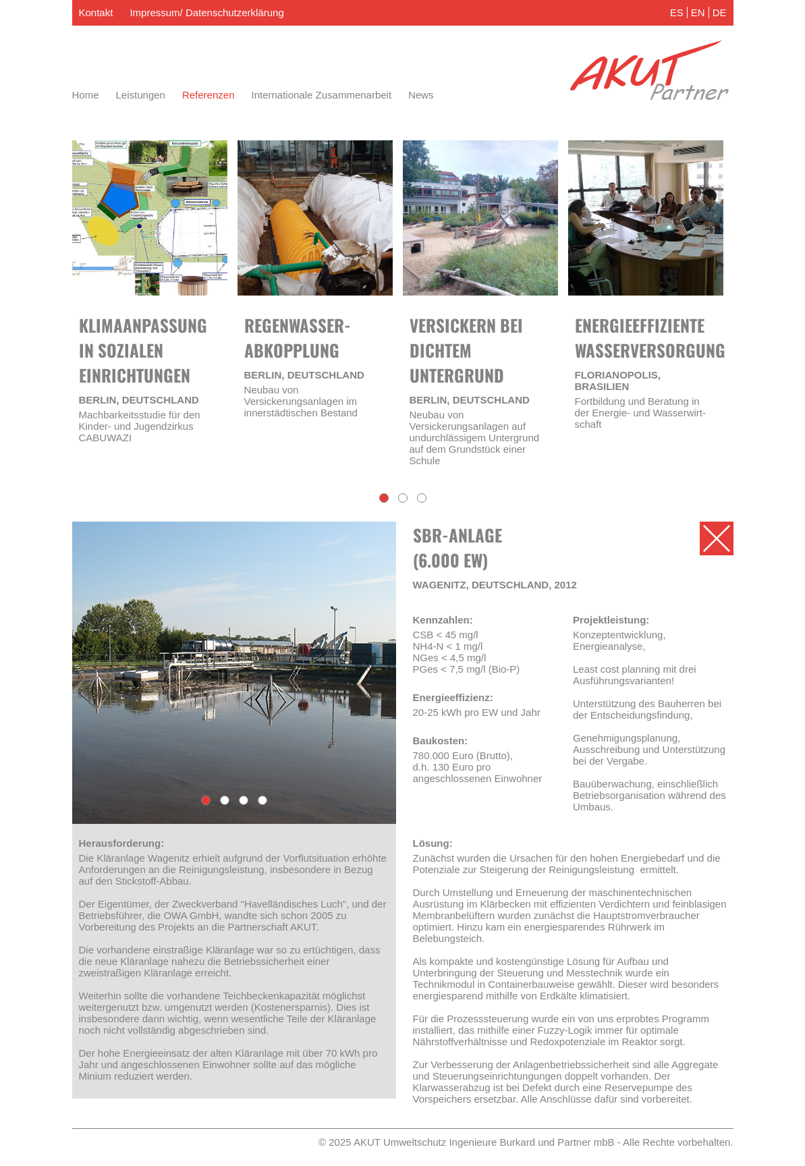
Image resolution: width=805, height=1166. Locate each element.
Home (85, 95)
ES (677, 12)
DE (720, 12)
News (421, 95)
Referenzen (208, 95)
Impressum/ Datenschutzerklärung (206, 12)
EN (698, 12)
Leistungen (140, 95)
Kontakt (96, 12)
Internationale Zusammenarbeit (321, 95)
